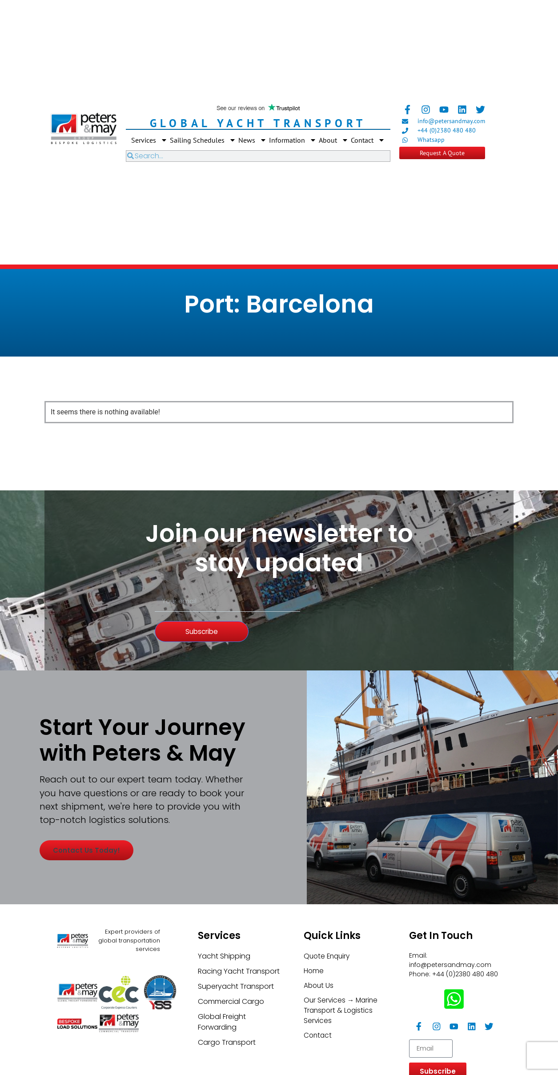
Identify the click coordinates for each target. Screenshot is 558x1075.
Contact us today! (92, 899)
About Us (319, 1028)
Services (149, 140)
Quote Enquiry (328, 998)
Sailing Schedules (203, 140)
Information (293, 140)
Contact (368, 140)
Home (314, 1013)
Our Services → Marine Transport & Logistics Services (342, 1054)
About (334, 140)
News (252, 140)
